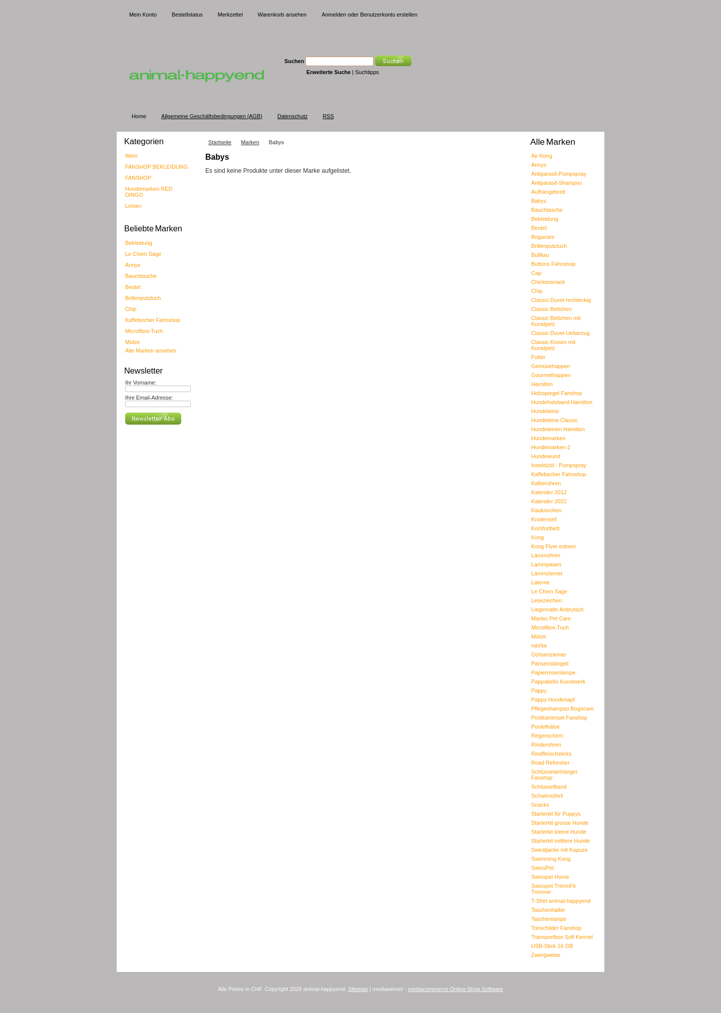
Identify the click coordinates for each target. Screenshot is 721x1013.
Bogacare (543, 237)
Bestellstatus (187, 15)
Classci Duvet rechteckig (561, 300)
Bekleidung (138, 243)
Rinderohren (546, 745)
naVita (539, 645)
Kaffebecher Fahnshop (152, 320)
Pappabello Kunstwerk (558, 682)
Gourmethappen (551, 375)
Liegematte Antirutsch (557, 609)
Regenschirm (547, 736)
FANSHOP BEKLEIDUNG (156, 167)
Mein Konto (143, 15)
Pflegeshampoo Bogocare (562, 709)
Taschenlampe (548, 919)
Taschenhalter (548, 910)
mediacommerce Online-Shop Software (455, 989)
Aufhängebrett (548, 192)
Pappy (539, 691)
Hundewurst (545, 456)
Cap (536, 273)
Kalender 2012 (549, 492)
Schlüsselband (549, 787)
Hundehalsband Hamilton (561, 402)
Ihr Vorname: (140, 383)
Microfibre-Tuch (144, 331)
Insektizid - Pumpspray (558, 465)
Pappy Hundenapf (553, 700)
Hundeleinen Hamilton (558, 429)
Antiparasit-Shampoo (556, 183)
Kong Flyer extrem (553, 546)
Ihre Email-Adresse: (149, 398)
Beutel (133, 287)
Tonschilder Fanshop (556, 928)
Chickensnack (548, 282)
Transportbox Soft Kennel (562, 937)
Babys (538, 201)
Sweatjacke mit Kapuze (559, 850)
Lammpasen (546, 564)
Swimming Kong (551, 859)
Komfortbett (545, 528)
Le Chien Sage (143, 254)
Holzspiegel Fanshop (556, 393)
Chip (130, 309)
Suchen (294, 61)
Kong (537, 537)
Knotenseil (544, 519)
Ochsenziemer (548, 654)
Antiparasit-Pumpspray (558, 174)
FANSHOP (138, 178)
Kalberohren (546, 483)
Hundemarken (548, 438)
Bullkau (540, 255)
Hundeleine (545, 411)
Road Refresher (550, 763)
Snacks (540, 805)
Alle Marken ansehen (150, 351)
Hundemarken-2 (550, 447)
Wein (131, 156)
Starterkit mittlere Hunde (560, 841)
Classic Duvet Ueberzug (560, 333)
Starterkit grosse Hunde (559, 823)
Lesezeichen (546, 600)
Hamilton (542, 384)
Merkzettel (230, 15)
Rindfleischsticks (551, 754)
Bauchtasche (141, 276)
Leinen (133, 206)
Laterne (540, 582)
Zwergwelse (545, 955)
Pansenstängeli (549, 663)
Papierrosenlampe (553, 672)
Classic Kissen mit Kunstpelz (553, 345)
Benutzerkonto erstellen (388, 15)
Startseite (219, 142)
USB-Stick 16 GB (552, 946)
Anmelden (333, 15)
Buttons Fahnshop (553, 264)
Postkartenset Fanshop (559, 718)
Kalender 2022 (549, 501)
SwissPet (542, 868)
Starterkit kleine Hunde (558, 832)
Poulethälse (545, 727)
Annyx (132, 265)
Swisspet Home (550, 877)
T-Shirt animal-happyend (560, 901)
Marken (250, 142)
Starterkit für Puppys (556, 814)
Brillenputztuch (143, 298)
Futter (538, 357)
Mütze (132, 342)
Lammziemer (547, 573)
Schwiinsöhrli (547, 796)
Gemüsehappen (550, 366)
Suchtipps (367, 72)
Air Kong (541, 156)
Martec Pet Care (551, 618)
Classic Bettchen (551, 309)
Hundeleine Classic (554, 420)
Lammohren (545, 555)
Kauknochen (546, 510)
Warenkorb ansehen (282, 15)
